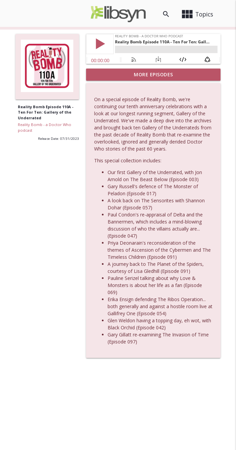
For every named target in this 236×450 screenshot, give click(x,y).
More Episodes (153, 74)
